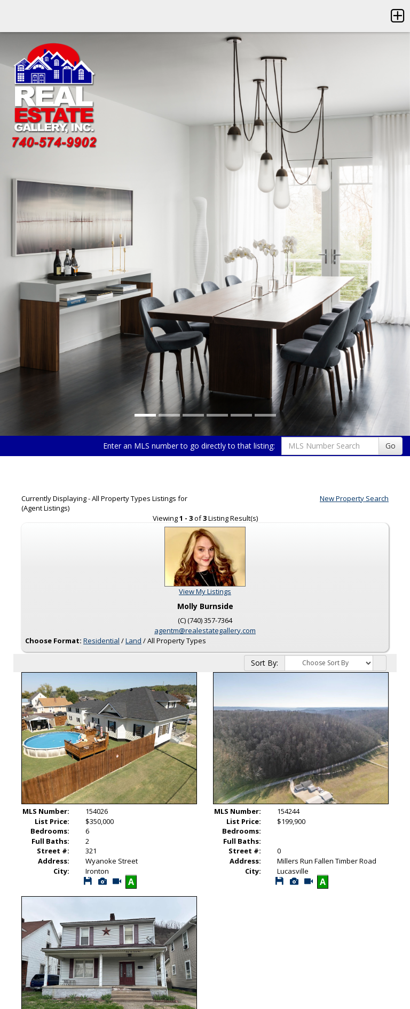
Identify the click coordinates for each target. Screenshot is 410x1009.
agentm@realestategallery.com (205, 630)
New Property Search (354, 498)
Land (133, 640)
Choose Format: (53, 640)
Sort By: (264, 663)
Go (390, 446)
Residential (101, 640)
